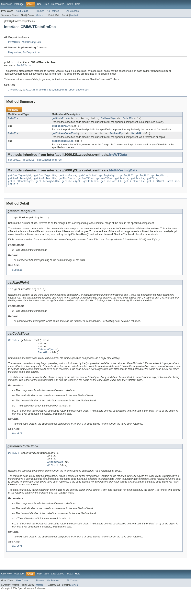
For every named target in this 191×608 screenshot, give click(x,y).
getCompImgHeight (19, 179)
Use (39, 4)
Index (70, 4)
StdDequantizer (31, 52)
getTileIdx (90, 185)
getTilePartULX (111, 185)
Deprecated (58, 4)
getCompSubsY (87, 179)
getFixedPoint (61, 128)
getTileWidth (155, 185)
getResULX (121, 182)
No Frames (53, 11)
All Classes (72, 11)
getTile (152, 182)
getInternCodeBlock (65, 136)
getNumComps (67, 182)
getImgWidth (159, 179)
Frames (40, 11)
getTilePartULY (134, 185)
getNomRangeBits (63, 144)
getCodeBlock (60, 120)
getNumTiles (85, 182)
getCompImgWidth (45, 179)
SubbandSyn (108, 120)
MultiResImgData (31, 42)
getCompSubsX (67, 179)
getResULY (137, 182)
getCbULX (14, 163)
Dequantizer (14, 52)
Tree (46, 4)
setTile (13, 189)
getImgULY (141, 179)
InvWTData (14, 42)
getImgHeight (108, 179)
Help (77, 4)
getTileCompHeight (20, 185)
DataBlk (13, 120)
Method (39, 15)
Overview (6, 4)
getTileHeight (71, 185)
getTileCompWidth (47, 185)
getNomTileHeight (19, 182)
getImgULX (126, 179)
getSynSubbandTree (49, 163)
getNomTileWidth (45, 182)
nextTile (173, 185)
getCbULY (28, 163)
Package (19, 4)
